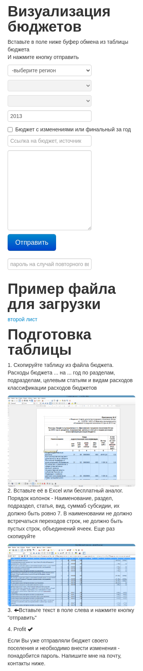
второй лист (22, 319)
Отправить (31, 242)
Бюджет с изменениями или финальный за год (69, 129)
